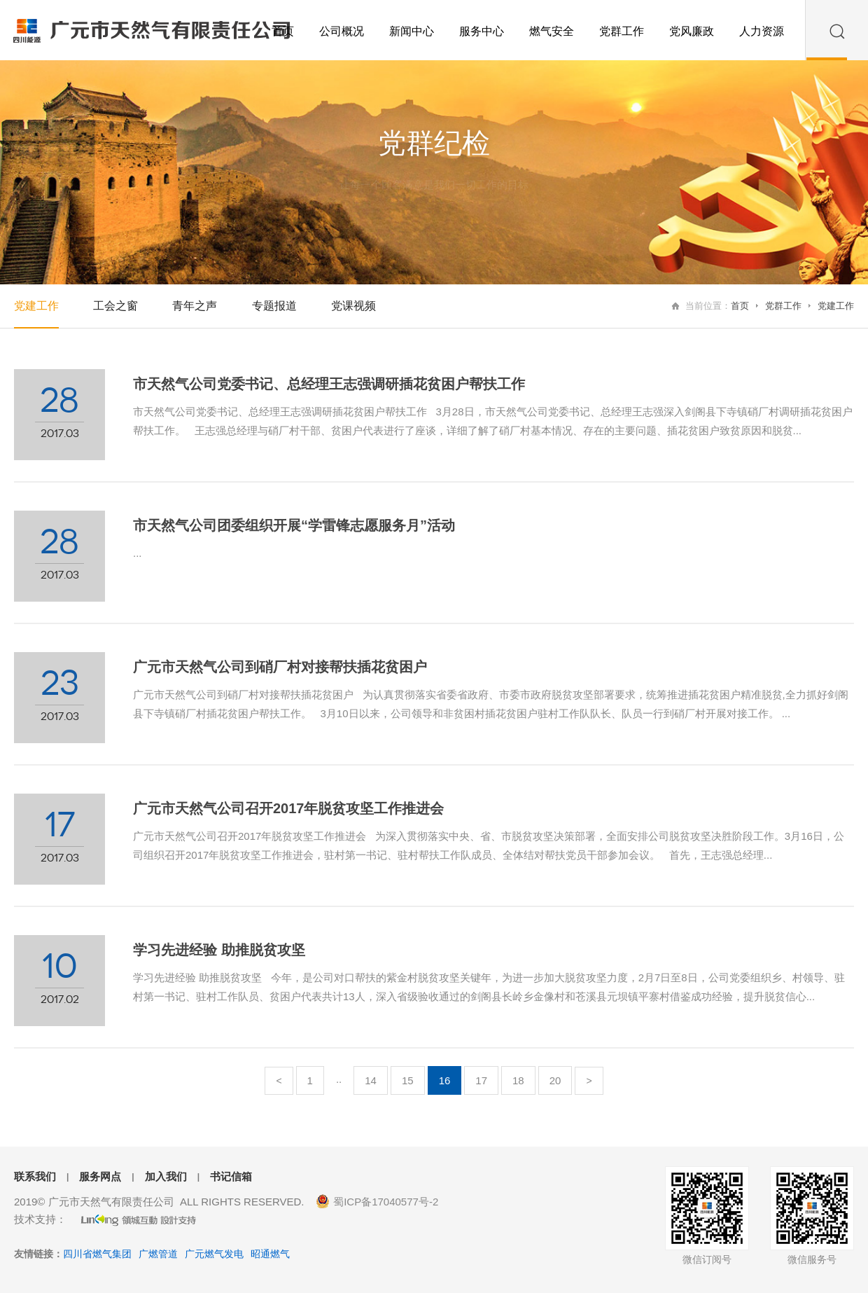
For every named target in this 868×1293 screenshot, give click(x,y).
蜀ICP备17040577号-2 (385, 1202)
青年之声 (194, 306)
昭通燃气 (270, 1253)
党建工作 (836, 305)
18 (518, 1080)
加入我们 (166, 1176)
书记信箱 (231, 1176)
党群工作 (783, 305)
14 (371, 1080)
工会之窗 (115, 306)
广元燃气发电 (214, 1253)
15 (408, 1080)
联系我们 (35, 1176)
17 (481, 1080)
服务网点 (100, 1176)
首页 (740, 305)
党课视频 (353, 306)
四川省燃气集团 (97, 1253)
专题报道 (274, 306)
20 (555, 1080)
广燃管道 (158, 1253)
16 (445, 1080)
